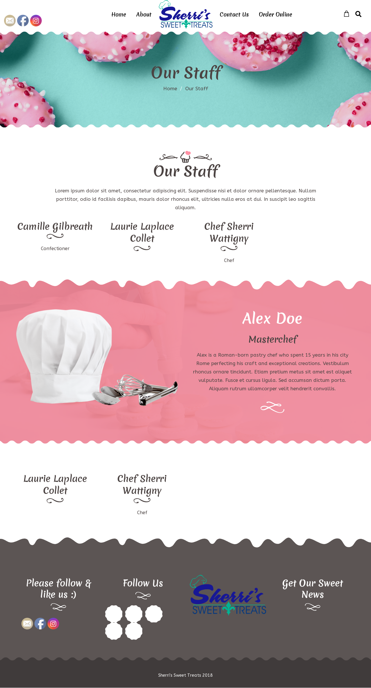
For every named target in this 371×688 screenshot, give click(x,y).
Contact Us (234, 14)
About (144, 14)
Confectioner (55, 248)
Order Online (275, 14)
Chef (229, 260)
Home (118, 14)
